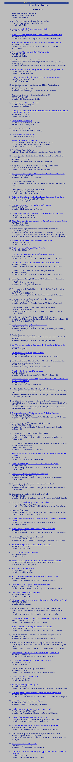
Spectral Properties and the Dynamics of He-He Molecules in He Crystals (37, 213)
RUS (67, 3)
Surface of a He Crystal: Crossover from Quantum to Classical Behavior (37, 561)
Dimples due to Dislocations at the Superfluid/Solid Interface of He (35, 262)
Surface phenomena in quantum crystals (25, 140)
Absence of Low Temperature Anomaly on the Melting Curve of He (35, 653)
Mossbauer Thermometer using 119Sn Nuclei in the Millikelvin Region (36, 42)
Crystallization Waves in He (22, 121)
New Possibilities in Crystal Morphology (26, 592)
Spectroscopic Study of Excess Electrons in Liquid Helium (32, 240)
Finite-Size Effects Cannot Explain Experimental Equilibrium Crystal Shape (38, 197)
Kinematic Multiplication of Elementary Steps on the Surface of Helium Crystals (39, 600)
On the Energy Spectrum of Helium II (25, 676)
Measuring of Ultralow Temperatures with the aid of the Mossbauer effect (37, 35)
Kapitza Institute (28, 3)
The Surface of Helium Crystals (23, 568)
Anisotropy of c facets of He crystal (24, 744)
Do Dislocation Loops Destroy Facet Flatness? (28, 353)
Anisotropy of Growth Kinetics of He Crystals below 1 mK (32, 502)
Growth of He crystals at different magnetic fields (29, 717)
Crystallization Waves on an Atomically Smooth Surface (31, 660)
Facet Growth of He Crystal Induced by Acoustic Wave (31, 585)
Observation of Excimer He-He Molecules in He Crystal (31, 205)
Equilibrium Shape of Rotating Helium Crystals (28, 248)
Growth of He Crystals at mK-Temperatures (27, 371)
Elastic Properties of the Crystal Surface (25, 103)
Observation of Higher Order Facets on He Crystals (30, 474)
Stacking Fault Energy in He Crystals (25, 684)
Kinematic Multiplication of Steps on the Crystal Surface (31, 545)
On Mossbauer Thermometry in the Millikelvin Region (31, 52)
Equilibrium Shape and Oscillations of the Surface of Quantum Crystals (36, 77)
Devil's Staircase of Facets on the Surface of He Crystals (31, 709)
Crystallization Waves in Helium (23, 135)
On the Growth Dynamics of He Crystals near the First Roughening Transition (39, 618)
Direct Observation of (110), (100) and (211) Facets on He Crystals (35, 464)
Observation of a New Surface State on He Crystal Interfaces (33, 254)
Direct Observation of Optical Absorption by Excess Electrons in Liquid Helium (39, 221)
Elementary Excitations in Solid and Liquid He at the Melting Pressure (36, 693)
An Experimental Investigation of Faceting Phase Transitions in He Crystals (38, 174)
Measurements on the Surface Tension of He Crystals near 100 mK (35, 576)
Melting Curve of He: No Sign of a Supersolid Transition (32, 627)
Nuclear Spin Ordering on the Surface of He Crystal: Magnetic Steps (36, 725)
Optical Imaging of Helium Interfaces (25, 552)
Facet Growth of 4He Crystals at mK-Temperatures (29, 325)
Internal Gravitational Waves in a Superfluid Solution (30, 29)
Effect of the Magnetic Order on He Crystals (27, 701)
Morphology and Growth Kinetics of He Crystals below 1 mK (33, 529)
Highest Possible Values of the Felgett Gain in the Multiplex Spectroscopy (37, 69)
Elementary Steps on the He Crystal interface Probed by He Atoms (35, 413)
